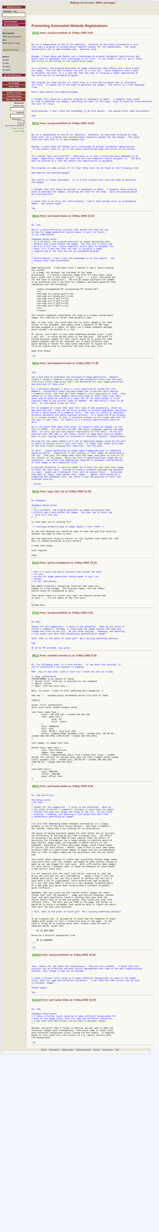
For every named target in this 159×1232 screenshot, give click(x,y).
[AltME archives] (68, 1227)
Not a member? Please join (14, 126)
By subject (7, 70)
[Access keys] (107, 1227)
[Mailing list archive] (83, 1227)
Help (15, 11)
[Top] (117, 1227)
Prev (5, 36)
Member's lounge (14, 93)
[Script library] (54, 1227)
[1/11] (35, 32)
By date (6, 63)
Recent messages (11, 25)
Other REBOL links (14, 99)
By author (6, 66)
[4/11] (35, 422)
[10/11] (36, 1117)
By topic (6, 60)
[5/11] (35, 573)
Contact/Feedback (13, 96)
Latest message (10, 21)
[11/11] (36, 1169)
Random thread (10, 50)
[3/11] (35, 247)
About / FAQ (14, 86)
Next (5, 43)
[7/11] (35, 714)
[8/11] (35, 763)
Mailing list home (14, 7)
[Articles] (96, 1227)
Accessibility (13, 83)
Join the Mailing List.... (13, 75)
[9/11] (35, 917)
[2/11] (35, 138)
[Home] (43, 1227)
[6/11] (35, 656)
